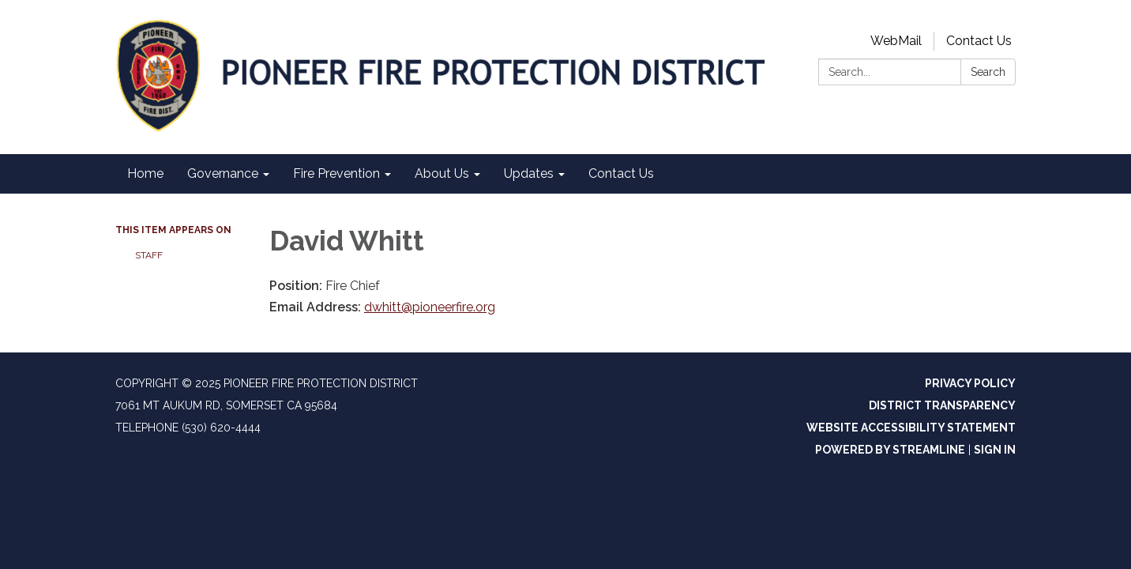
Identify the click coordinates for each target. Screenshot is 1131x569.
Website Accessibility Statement (911, 427)
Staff (149, 255)
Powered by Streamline (890, 449)
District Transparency (942, 405)
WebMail (896, 40)
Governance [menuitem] (222, 173)
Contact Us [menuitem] (621, 173)
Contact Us (979, 40)
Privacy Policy (970, 383)
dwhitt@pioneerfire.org (429, 307)
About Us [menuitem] (442, 173)
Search (988, 72)
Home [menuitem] (145, 173)
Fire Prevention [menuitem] (336, 173)
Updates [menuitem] (529, 173)
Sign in (995, 449)
